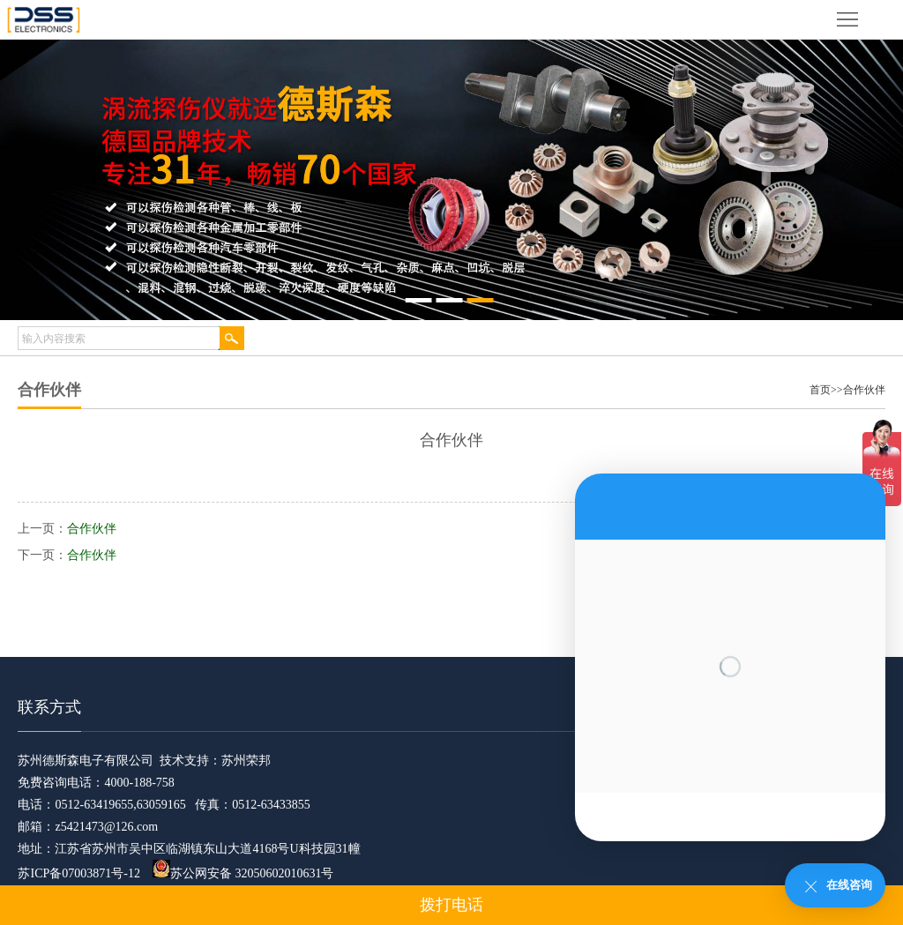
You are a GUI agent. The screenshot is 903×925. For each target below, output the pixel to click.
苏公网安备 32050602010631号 (243, 873)
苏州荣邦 (246, 760)
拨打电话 (451, 905)
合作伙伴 (864, 390)
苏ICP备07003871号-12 (78, 873)
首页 (820, 390)
